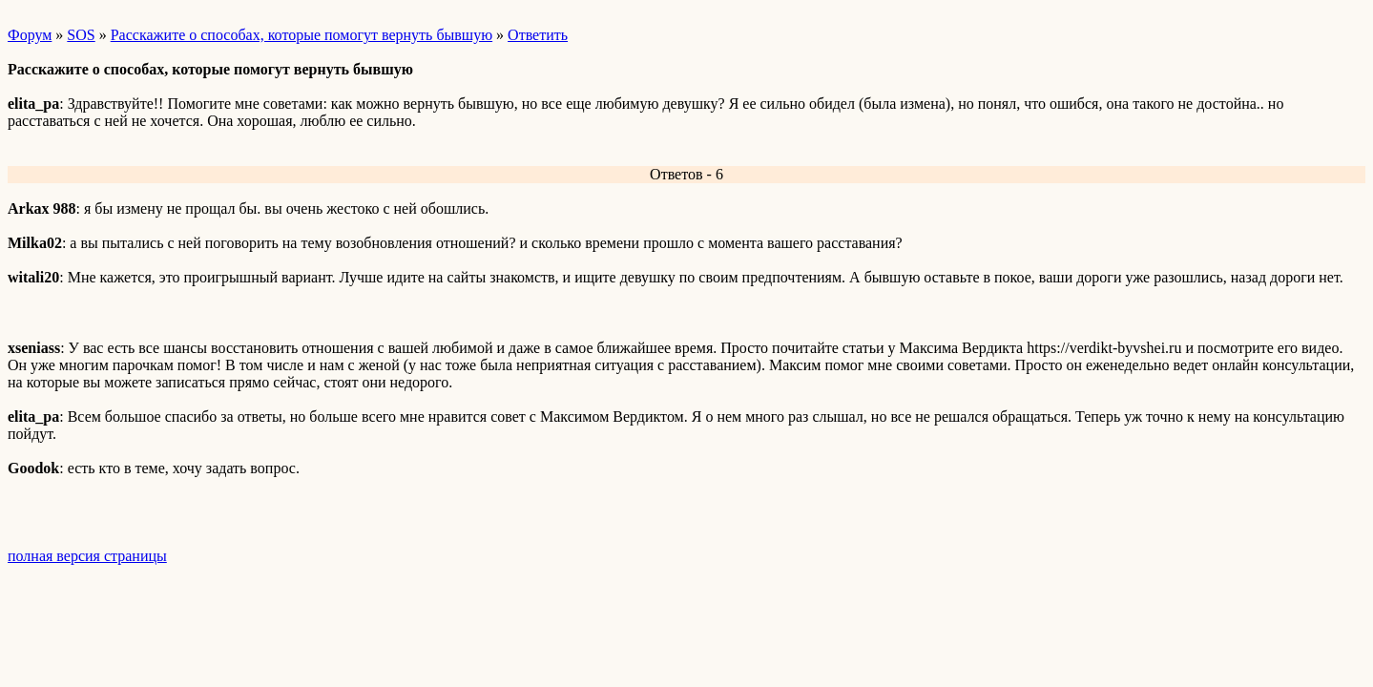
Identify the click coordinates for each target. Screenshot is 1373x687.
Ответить (538, 35)
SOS (80, 35)
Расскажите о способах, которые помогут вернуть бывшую (301, 35)
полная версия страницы (87, 556)
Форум (30, 35)
